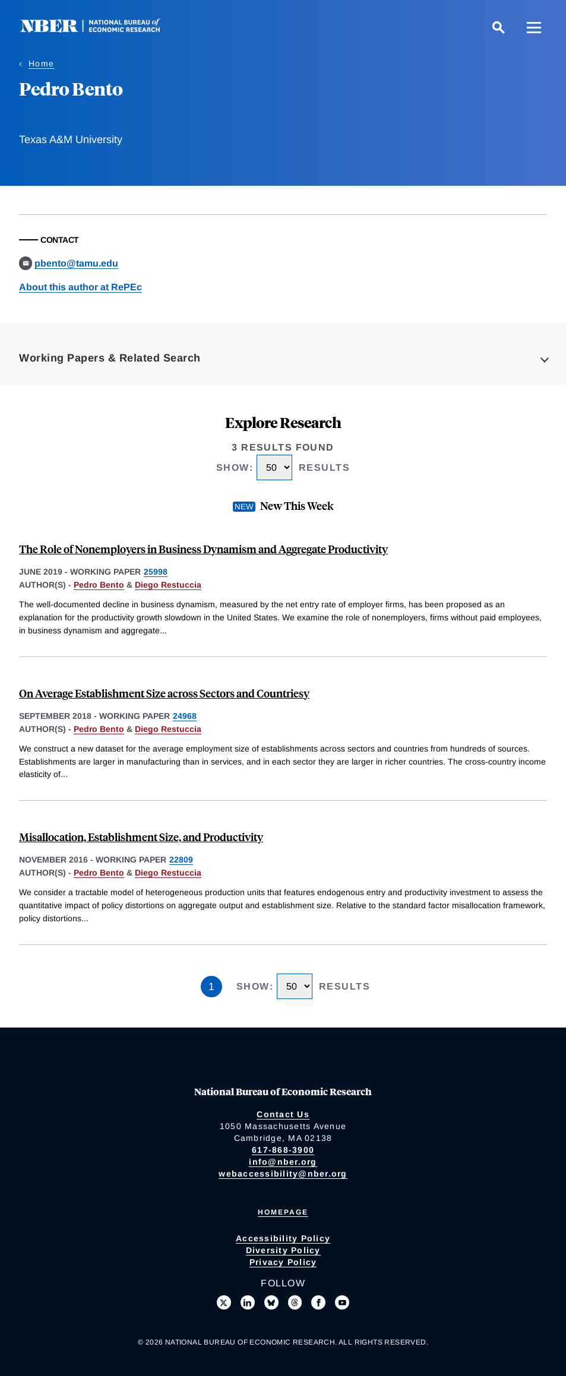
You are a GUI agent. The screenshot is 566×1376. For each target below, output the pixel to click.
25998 (155, 571)
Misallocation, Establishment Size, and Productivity (141, 836)
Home (41, 63)
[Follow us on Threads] (295, 1302)
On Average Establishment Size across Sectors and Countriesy (164, 693)
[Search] (498, 27)
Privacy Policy (283, 1262)
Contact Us (283, 1114)
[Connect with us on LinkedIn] (248, 1302)
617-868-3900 (283, 1150)
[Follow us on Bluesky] (271, 1302)
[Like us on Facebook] (318, 1302)
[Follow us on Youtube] (342, 1302)
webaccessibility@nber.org (283, 1173)
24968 (185, 716)
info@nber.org (283, 1161)
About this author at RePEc (80, 287)
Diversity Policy (283, 1250)
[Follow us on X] (224, 1302)
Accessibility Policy (283, 1238)
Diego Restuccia (168, 584)
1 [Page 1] (211, 987)
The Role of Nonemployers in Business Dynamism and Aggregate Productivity (203, 548)
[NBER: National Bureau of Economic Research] (100, 29)
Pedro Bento (99, 584)
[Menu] (534, 27)
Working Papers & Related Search (110, 358)
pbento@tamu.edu (76, 263)
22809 (181, 859)
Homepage (283, 1212)
